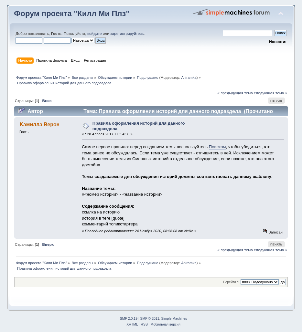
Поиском (217, 146)
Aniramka (188, 77)
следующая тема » (270, 93)
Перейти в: (231, 282)
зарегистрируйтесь (127, 33)
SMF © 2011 (149, 318)
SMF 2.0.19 (128, 318)
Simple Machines (174, 318)
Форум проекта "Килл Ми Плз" (71, 13)
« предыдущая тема (235, 93)
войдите (94, 33)
